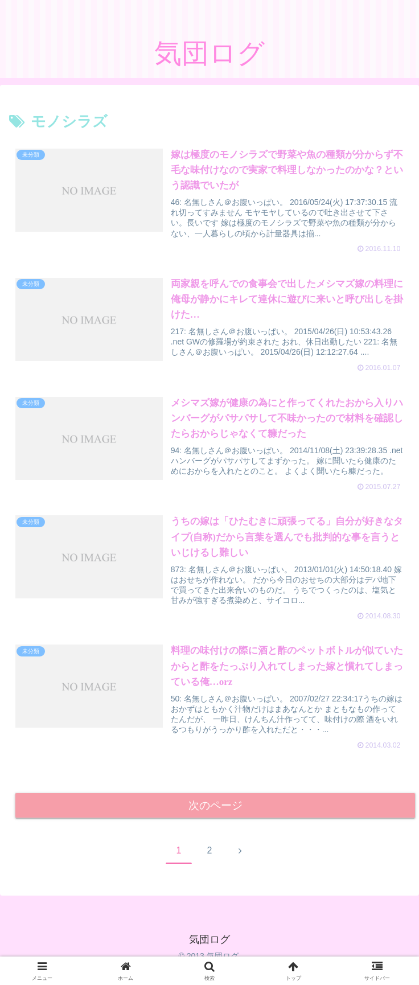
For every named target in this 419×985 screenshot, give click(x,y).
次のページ (215, 807)
